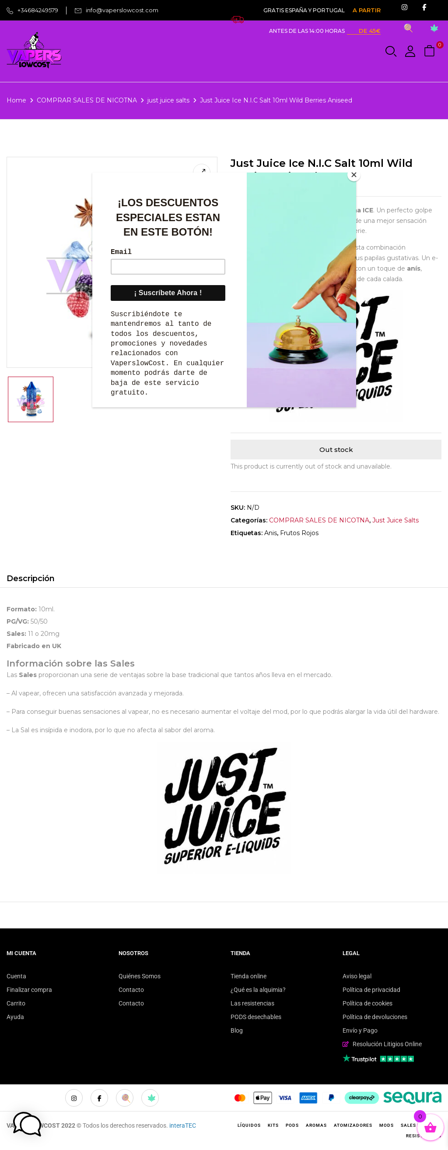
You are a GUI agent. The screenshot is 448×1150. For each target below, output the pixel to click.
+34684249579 (38, 10)
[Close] (353, 174)
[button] (430, 51)
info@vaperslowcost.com (122, 10)
